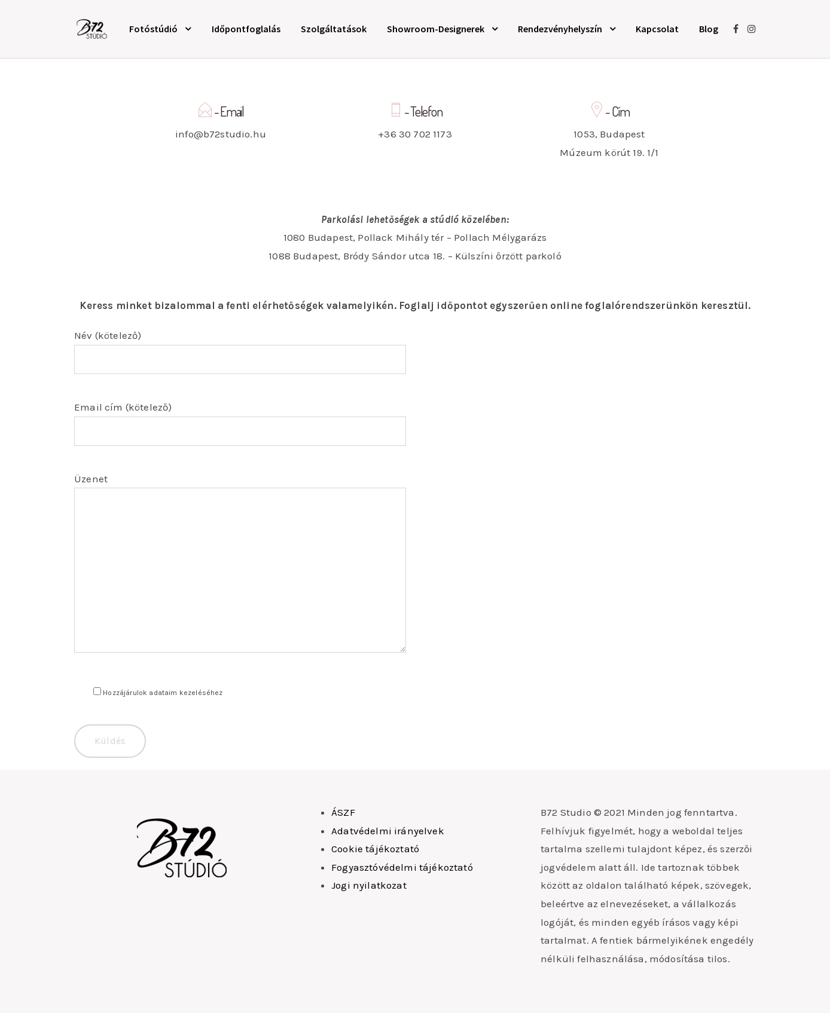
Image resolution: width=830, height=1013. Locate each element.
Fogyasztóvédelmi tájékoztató (402, 867)
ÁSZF (343, 812)
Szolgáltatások (334, 29)
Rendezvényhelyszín (560, 29)
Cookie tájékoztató (375, 849)
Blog (708, 29)
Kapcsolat (657, 29)
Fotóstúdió (153, 29)
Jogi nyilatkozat (369, 885)
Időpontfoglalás (246, 29)
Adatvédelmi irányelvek (387, 831)
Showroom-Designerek (435, 29)
